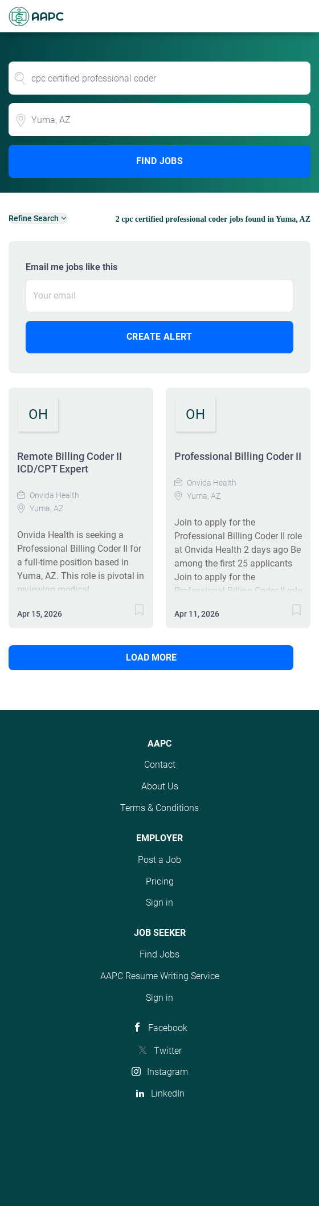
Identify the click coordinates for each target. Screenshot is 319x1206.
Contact (159, 764)
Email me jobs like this (71, 267)
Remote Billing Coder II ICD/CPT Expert (69, 462)
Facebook (167, 1027)
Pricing (160, 881)
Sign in (159, 902)
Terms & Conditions (159, 807)
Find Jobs (159, 161)
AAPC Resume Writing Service (159, 976)
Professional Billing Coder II (237, 456)
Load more (151, 657)
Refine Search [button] (34, 218)
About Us (159, 786)
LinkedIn (168, 1093)
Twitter (168, 1050)
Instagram (167, 1071)
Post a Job (159, 859)
